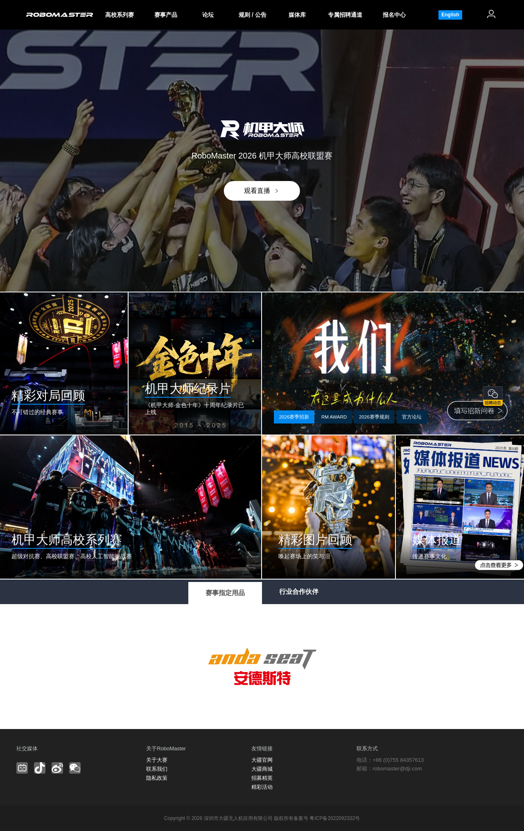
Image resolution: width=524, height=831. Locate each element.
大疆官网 (262, 760)
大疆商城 (262, 769)
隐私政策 (156, 778)
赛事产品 (165, 14)
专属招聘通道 (345, 14)
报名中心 (394, 14)
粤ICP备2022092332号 (334, 818)
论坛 (208, 14)
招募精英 (262, 778)
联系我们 (156, 769)
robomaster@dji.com (397, 768)
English (450, 15)
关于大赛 (156, 760)
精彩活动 (262, 787)
